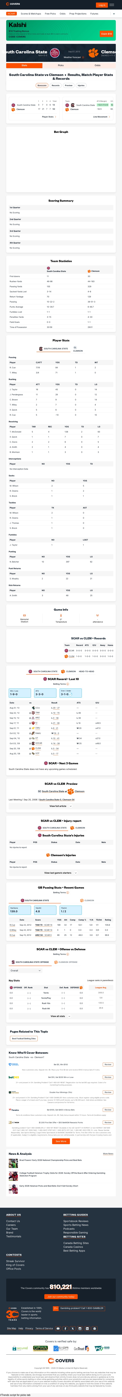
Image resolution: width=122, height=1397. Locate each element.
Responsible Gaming (75, 1232)
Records (56, 85)
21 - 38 (56, 723)
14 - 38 (56, 743)
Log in (102, 5)
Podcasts (69, 1228)
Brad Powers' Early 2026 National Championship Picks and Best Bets (51, 1160)
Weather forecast (72, 57)
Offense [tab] (30, 962)
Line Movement (100, 117)
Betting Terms (61, 684)
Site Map (11, 1328)
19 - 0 (56, 733)
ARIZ (37, 717)
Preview (68, 85)
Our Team (12, 1228)
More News (108, 1153)
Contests (14, 1255)
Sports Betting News (75, 1224)
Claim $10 (106, 33)
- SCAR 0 (43, 935)
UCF (37, 753)
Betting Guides (75, 1214)
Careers (11, 1224)
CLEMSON (77, 828)
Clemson (111, 51)
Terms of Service (44, 1328)
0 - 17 (55, 753)
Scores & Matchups (31, 13)
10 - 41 (56, 738)
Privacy (29, 1328)
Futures (94, 13)
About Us (13, 1214)
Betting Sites (74, 1236)
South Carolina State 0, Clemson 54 (57, 799)
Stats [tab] (24, 65)
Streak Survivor (15, 1261)
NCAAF (11, 13)
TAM (37, 712)
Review (108, 1064)
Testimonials (13, 1236)
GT (36, 738)
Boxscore (42, 85)
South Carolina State (53, 791)
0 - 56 (55, 718)
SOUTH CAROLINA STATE (52, 828)
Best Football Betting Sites (24, 1038)
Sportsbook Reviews (75, 1221)
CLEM (71, 656)
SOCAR (38, 743)
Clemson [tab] (78, 349)
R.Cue (12, 925)
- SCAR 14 (43, 925)
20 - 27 (56, 708)
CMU (37, 728)
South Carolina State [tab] (53, 349)
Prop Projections (77, 13)
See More (61, 1141)
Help (20, 1328)
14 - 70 (56, 713)
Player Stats (48, 117)
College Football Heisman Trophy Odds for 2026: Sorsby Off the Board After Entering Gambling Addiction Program (62, 1174)
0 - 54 (56, 748)
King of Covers (15, 1265)
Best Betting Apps (74, 1250)
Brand (9, 1232)
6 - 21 (55, 728)
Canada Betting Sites (76, 1243)
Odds (62, 13)
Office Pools (13, 1268)
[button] (61, 806)
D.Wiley (13, 930)
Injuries (81, 85)
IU (36, 723)
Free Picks (50, 13)
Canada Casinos (73, 1246)
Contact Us (13, 1221)
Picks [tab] (61, 65)
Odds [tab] (98, 65)
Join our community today (61, 1296)
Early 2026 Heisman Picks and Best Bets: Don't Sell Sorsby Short (49, 1186)
